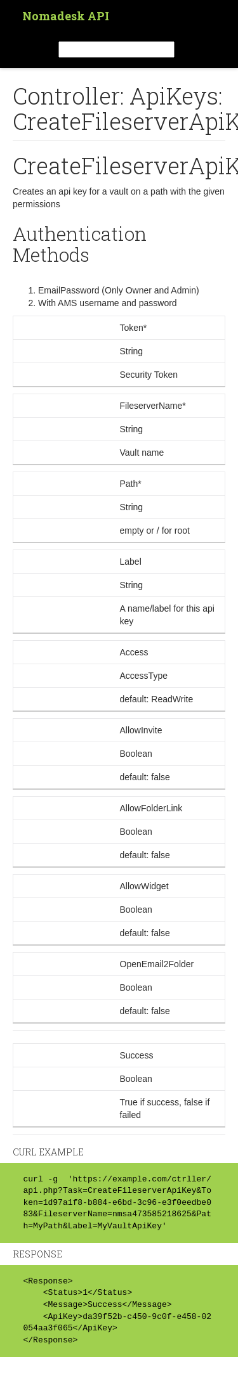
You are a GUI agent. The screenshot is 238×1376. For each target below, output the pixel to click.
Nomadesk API (65, 15)
